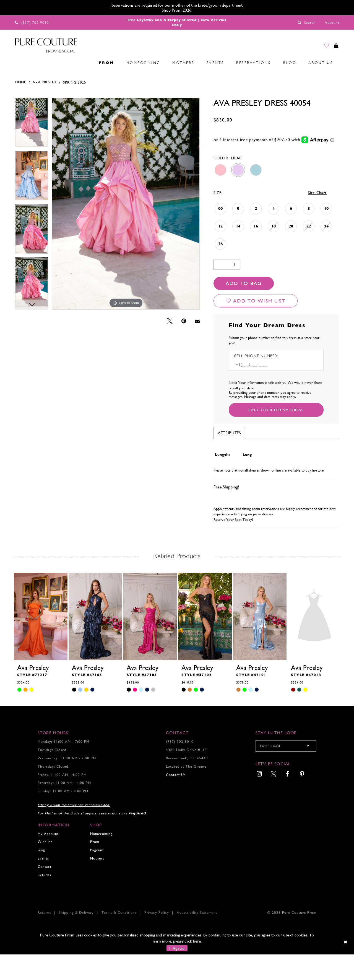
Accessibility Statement (197, 913)
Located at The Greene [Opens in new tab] (186, 767)
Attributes (229, 433)
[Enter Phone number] (258, 365)
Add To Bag (244, 284)
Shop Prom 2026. (177, 10)
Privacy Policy (156, 913)
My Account (48, 834)
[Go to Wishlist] (321, 47)
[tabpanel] (31, 125)
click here (192, 941)
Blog (41, 850)
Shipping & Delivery (76, 913)
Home (20, 83)
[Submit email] (308, 746)
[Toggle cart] (334, 47)
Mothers (97, 859)
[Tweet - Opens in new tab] (169, 322)
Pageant (97, 850)
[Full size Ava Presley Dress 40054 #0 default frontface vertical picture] (125, 204)
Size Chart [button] (317, 193)
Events (43, 859)
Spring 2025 (74, 83)
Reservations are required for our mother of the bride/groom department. (177, 5)
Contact (44, 867)
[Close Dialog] (346, 942)
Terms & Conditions (119, 913)
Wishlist (45, 842)
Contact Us (176, 775)
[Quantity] (227, 265)
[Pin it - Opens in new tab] (184, 322)
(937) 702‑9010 (180, 742)
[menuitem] (16, 63)
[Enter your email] (286, 746)
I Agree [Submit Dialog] (176, 948)
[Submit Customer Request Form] (276, 410)
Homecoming (101, 834)
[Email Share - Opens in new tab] (197, 322)
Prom (94, 842)
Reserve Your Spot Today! (233, 520)
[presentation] (40, 617)
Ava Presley (45, 83)
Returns (44, 875)
